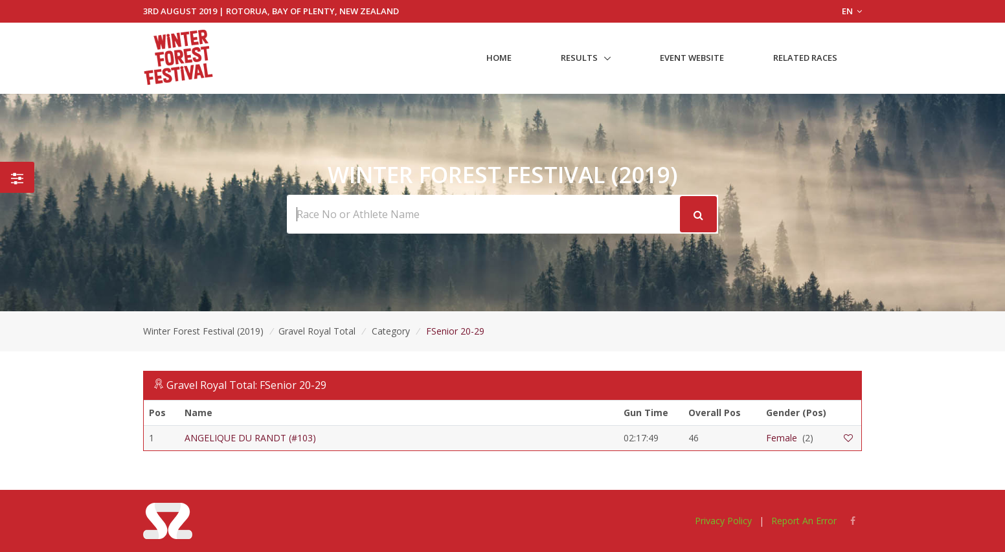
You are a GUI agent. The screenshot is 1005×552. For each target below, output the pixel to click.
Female (781, 438)
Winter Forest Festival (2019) (203, 331)
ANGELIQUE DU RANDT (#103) (250, 438)
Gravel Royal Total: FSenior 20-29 (246, 385)
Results (579, 57)
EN (852, 11)
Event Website (692, 57)
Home (499, 57)
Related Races (805, 57)
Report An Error (804, 520)
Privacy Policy (723, 520)
